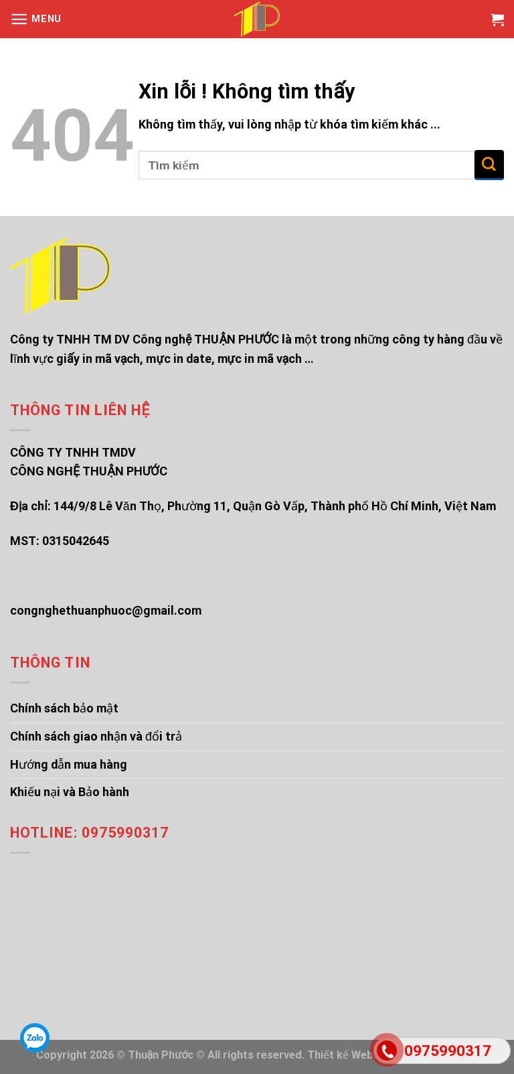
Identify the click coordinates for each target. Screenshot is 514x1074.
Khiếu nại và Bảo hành (69, 792)
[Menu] (36, 19)
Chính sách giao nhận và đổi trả (96, 736)
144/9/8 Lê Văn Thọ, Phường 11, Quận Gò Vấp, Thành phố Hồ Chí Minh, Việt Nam (275, 506)
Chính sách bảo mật (64, 708)
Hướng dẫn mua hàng (68, 764)
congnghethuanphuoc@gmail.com (105, 610)
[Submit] (489, 165)
